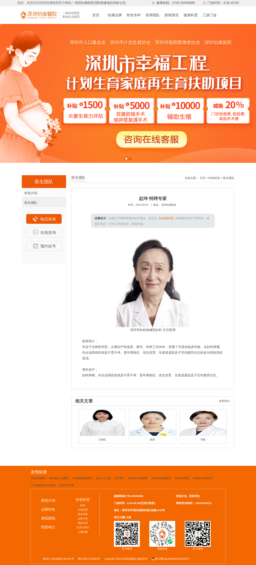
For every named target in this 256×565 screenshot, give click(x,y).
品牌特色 (48, 509)
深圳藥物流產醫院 (82, 478)
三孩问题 (83, 531)
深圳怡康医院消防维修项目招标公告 (100, 3)
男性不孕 (83, 523)
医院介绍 (48, 500)
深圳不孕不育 (66, 485)
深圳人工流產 (103, 478)
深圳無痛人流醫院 (59, 478)
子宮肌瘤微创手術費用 (43, 485)
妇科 (82, 505)
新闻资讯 (172, 15)
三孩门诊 (209, 15)
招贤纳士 (48, 527)
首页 (95, 15)
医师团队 (153, 15)
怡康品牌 (115, 15)
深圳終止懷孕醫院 (138, 478)
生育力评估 (83, 527)
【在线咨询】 (166, 218)
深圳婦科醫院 (38, 478)
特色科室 (214, 177)
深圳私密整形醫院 (161, 478)
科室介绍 (30, 193)
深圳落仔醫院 (182, 478)
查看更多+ (224, 401)
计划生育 (83, 509)
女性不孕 (83, 518)
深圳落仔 (119, 478)
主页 (202, 177)
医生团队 (30, 202)
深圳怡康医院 (168, 204)
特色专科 (134, 15)
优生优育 (83, 514)
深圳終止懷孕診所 (203, 478)
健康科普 (191, 15)
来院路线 (48, 518)
